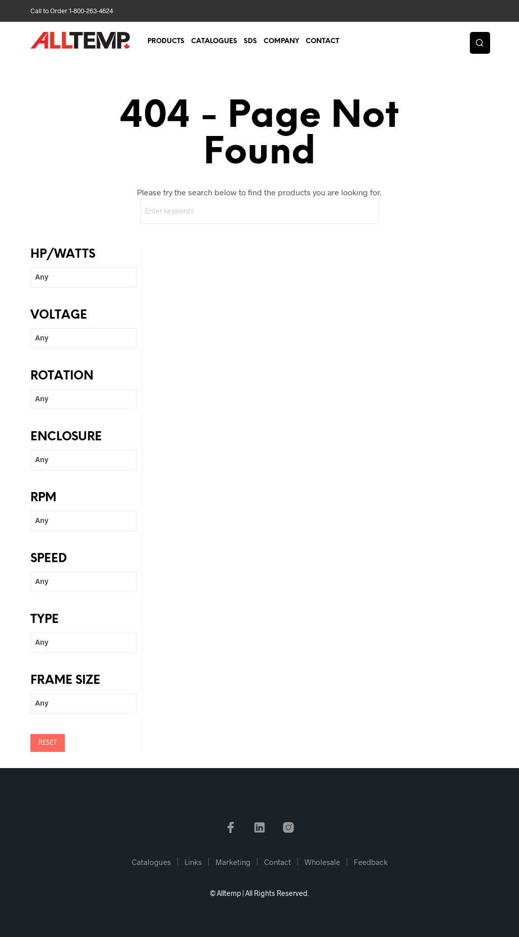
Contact (322, 41)
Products (165, 41)
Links (193, 861)
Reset (48, 743)
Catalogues (214, 41)
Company (281, 41)
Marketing (232, 861)
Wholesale (322, 861)
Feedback (371, 861)
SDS (250, 41)
